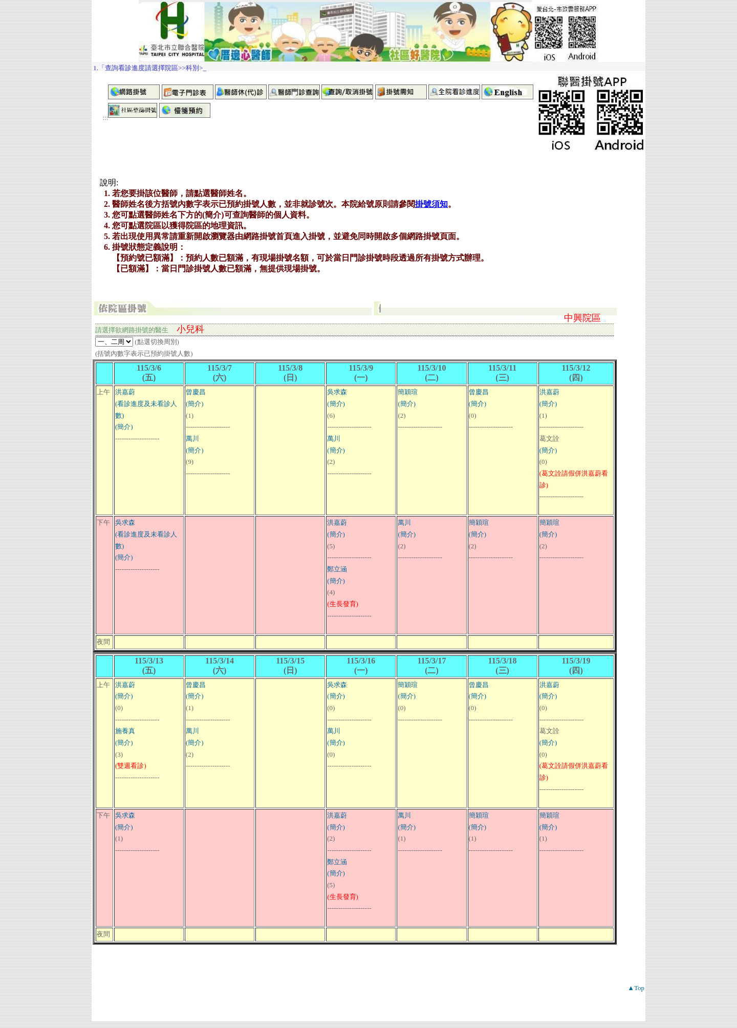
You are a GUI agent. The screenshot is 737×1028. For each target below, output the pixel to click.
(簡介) (124, 427)
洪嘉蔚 (125, 392)
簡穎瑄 (408, 392)
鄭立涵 (337, 569)
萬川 (192, 438)
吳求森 (337, 392)
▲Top (635, 988)
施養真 (125, 731)
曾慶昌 (196, 392)
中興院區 (582, 318)
